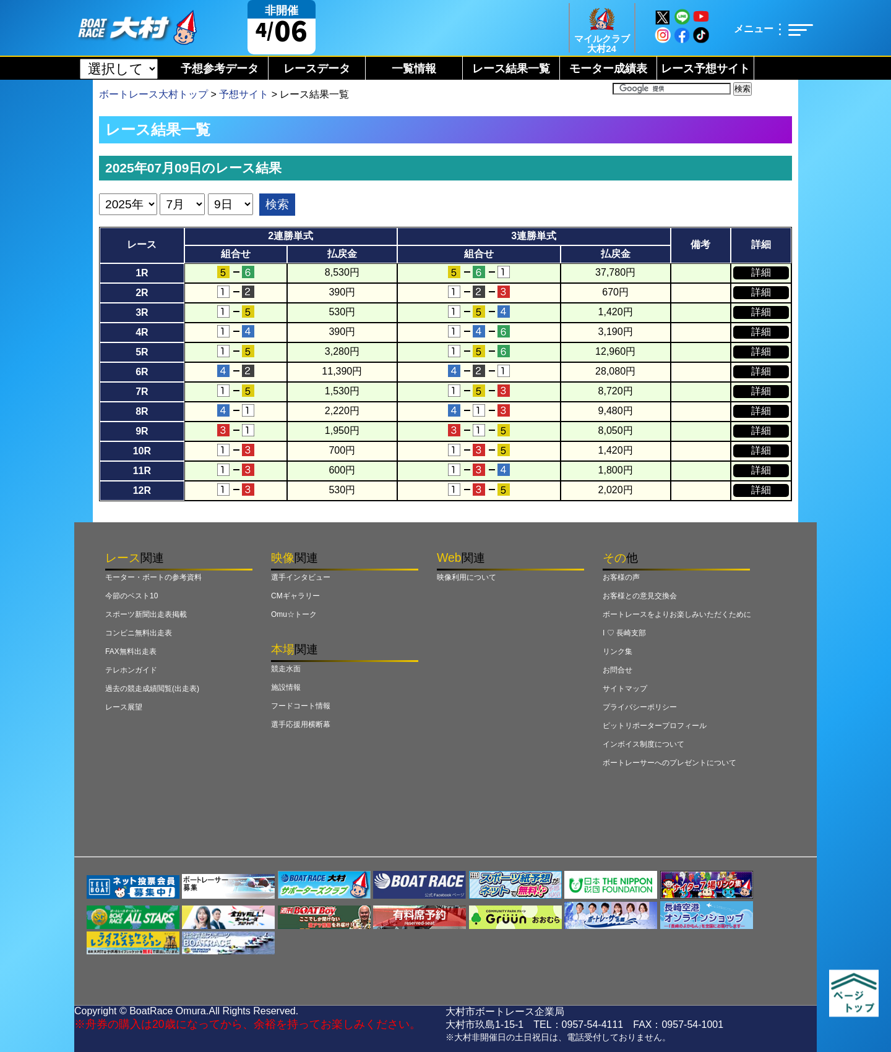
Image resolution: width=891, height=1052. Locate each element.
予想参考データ (220, 68)
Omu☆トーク (294, 614)
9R (142, 431)
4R (142, 332)
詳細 (761, 272)
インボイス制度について (643, 744)
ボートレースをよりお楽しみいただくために (677, 614)
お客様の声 (621, 577)
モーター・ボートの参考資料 (153, 577)
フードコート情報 (300, 706)
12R (142, 490)
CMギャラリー (295, 596)
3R (142, 312)
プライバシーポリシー (640, 707)
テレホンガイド (131, 670)
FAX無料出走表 (131, 651)
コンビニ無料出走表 (138, 633)
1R (142, 273)
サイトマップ (625, 688)
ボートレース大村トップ (153, 94)
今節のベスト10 (131, 596)
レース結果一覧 (511, 68)
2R (142, 292)
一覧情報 (414, 68)
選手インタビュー (300, 577)
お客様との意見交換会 (640, 596)
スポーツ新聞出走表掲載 (146, 614)
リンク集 (617, 651)
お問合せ (617, 670)
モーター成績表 (608, 68)
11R (142, 470)
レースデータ (316, 68)
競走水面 (286, 668)
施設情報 (286, 687)
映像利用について (466, 577)
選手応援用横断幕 (300, 724)
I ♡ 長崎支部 (624, 633)
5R (142, 352)
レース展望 (123, 707)
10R (142, 451)
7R (142, 391)
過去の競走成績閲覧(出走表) (152, 688)
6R (142, 372)
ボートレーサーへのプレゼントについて (669, 762)
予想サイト (244, 94)
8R (142, 411)
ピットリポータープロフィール (655, 725)
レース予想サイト (705, 68)
